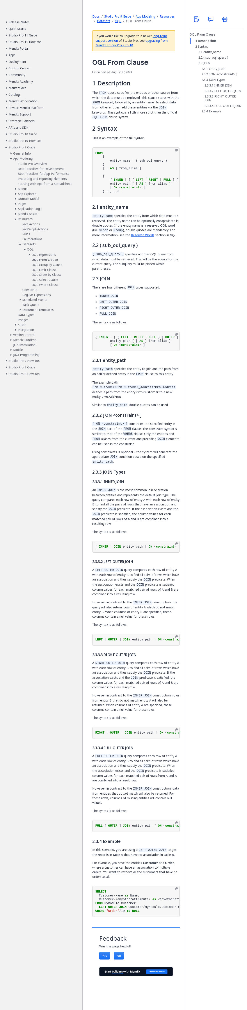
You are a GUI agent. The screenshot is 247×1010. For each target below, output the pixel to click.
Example (215, 111)
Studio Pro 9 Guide (117, 16)
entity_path (217, 68)
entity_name (212, 52)
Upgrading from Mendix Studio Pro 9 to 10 (132, 42)
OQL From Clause (202, 34)
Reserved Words (142, 235)
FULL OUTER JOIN (227, 105)
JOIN (206, 63)
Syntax (203, 46)
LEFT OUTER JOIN (227, 90)
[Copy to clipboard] (176, 150)
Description (207, 40)
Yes (104, 955)
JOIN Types (217, 79)
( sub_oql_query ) (215, 57)
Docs (96, 16)
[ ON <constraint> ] (223, 74)
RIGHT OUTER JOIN (220, 98)
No (119, 955)
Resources (167, 16)
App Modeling (145, 16)
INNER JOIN (223, 85)
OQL (118, 21)
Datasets (103, 21)
